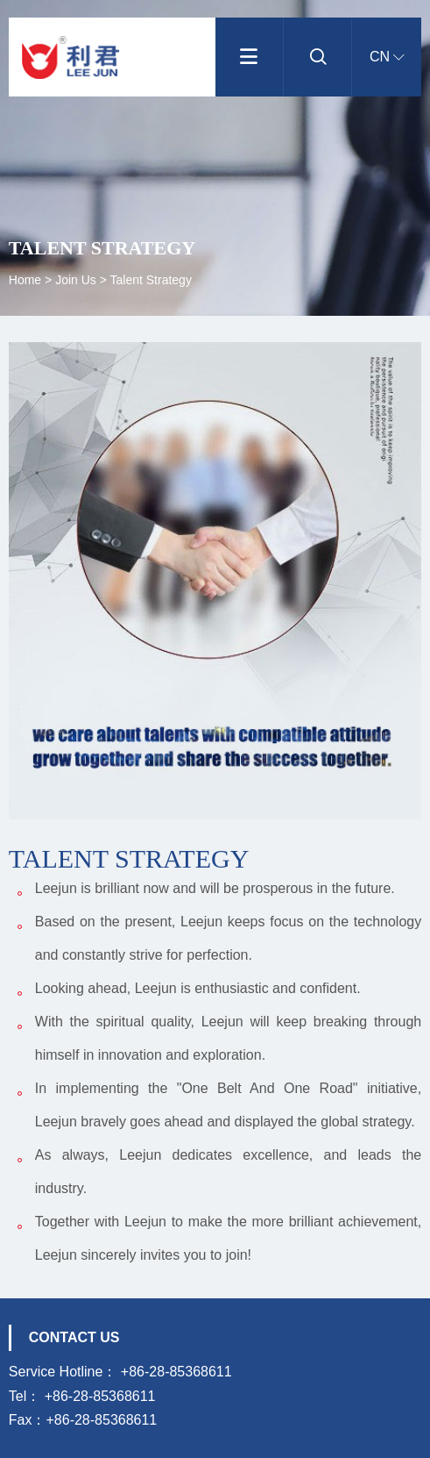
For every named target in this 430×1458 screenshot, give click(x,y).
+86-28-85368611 (176, 1371)
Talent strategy (151, 280)
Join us (75, 280)
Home (27, 280)
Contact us (74, 1337)
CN (387, 56)
